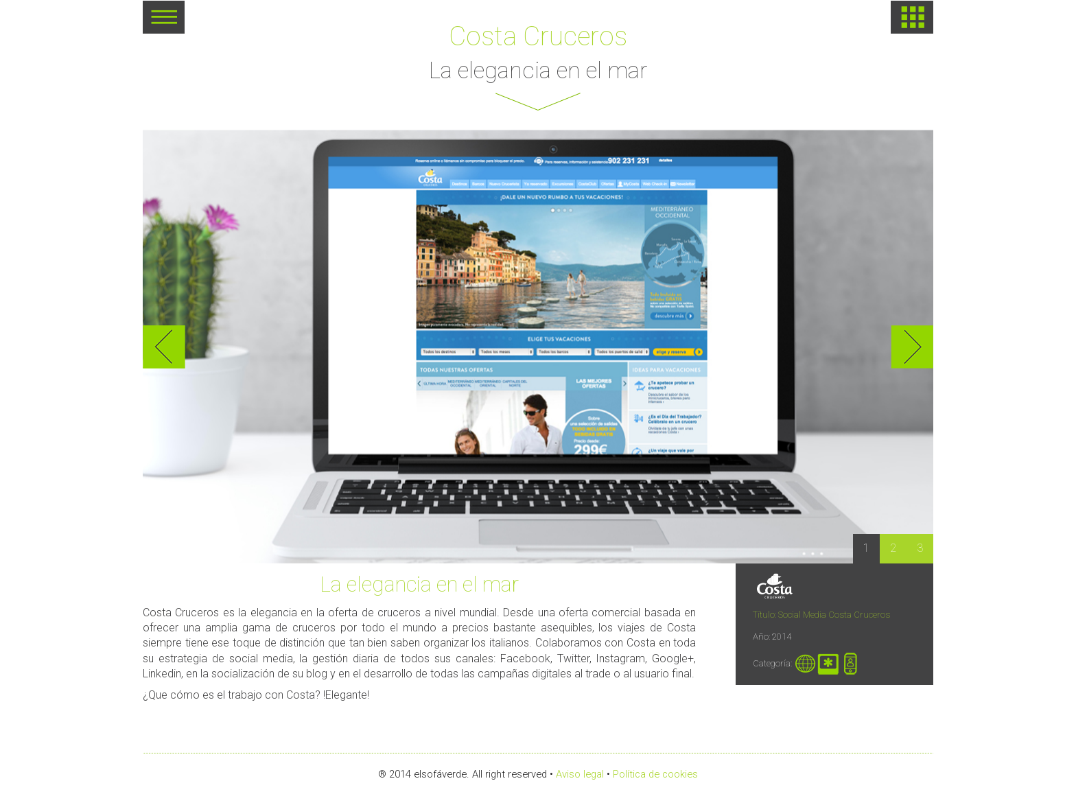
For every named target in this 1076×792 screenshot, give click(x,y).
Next (912, 347)
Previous (164, 347)
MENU (164, 22)
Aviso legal (580, 774)
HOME (912, 17)
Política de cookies (655, 774)
